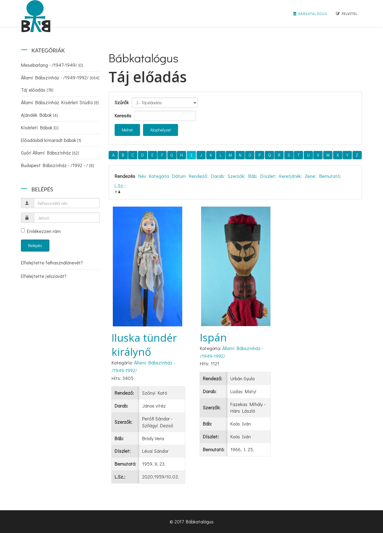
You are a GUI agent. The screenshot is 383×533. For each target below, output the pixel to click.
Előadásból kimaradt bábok (51, 140)
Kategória (159, 176)
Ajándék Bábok (39, 115)
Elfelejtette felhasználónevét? (52, 262)
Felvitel (347, 13)
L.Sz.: (120, 185)
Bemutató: (330, 176)
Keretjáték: (290, 176)
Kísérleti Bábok (39, 127)
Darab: (218, 176)
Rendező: (198, 176)
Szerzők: (236, 176)
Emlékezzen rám (41, 231)
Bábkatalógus (310, 13)
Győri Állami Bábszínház (50, 152)
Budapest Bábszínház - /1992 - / (57, 165)
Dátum (179, 176)
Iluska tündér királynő (144, 345)
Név (142, 176)
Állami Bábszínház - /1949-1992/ (60, 77)
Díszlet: (268, 176)
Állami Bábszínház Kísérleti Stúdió (60, 102)
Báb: (252, 176)
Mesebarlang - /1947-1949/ (52, 65)
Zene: (310, 176)
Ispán (213, 337)
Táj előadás (37, 90)
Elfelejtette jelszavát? (43, 276)
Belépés (35, 245)
